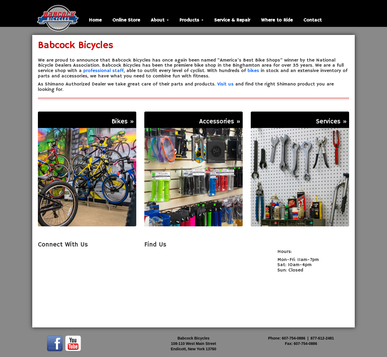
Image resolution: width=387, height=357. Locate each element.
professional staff (103, 71)
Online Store (126, 20)
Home (95, 20)
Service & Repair (232, 20)
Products (191, 20)
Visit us (225, 84)
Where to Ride (277, 20)
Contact (312, 20)
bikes (253, 71)
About (160, 20)
